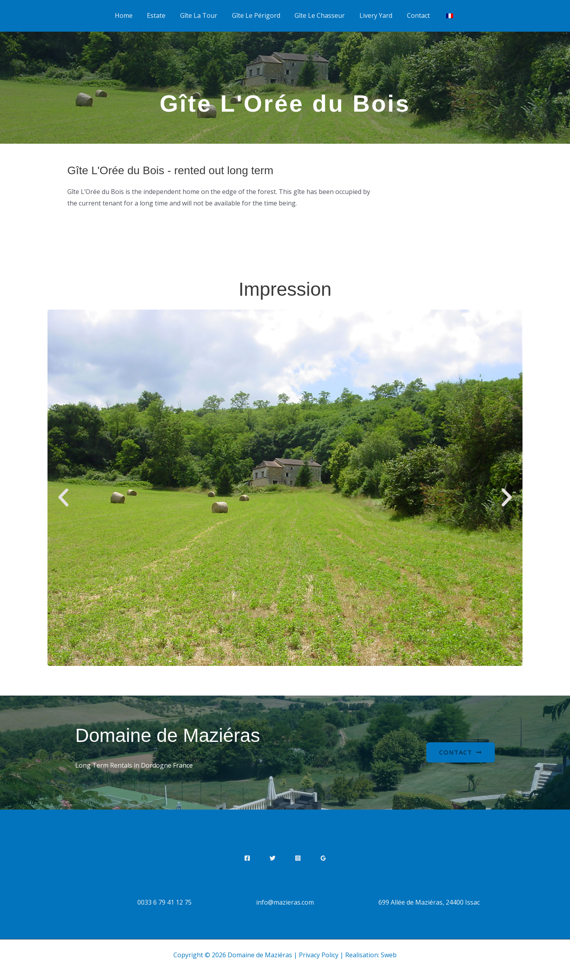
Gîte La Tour (201, 12)
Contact (413, 12)
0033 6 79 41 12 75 (164, 895)
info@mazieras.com (285, 895)
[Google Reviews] (323, 851)
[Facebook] (247, 851)
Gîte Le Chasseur (319, 12)
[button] (63, 490)
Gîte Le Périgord (257, 12)
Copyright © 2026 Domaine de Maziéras (232, 948)
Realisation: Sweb (371, 948)
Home (130, 12)
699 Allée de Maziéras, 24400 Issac (429, 895)
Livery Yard (373, 12)
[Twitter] (272, 851)
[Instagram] (298, 851)
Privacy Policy (319, 948)
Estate (161, 12)
